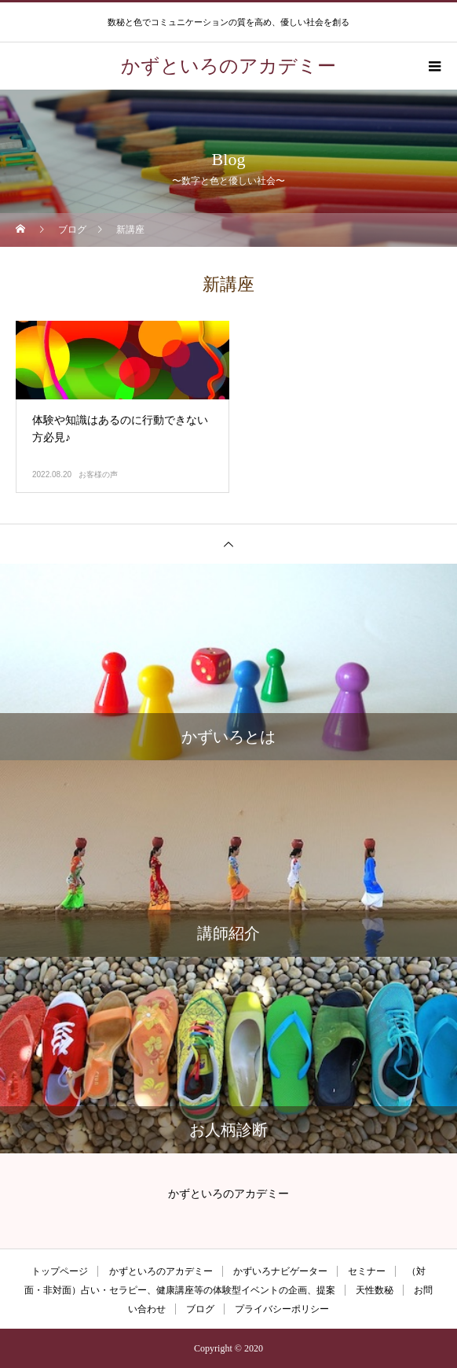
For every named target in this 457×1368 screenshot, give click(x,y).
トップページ (59, 1271)
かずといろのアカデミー (161, 1271)
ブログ (200, 1309)
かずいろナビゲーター (280, 1271)
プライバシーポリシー (282, 1309)
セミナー (367, 1271)
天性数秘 (374, 1290)
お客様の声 (98, 474)
